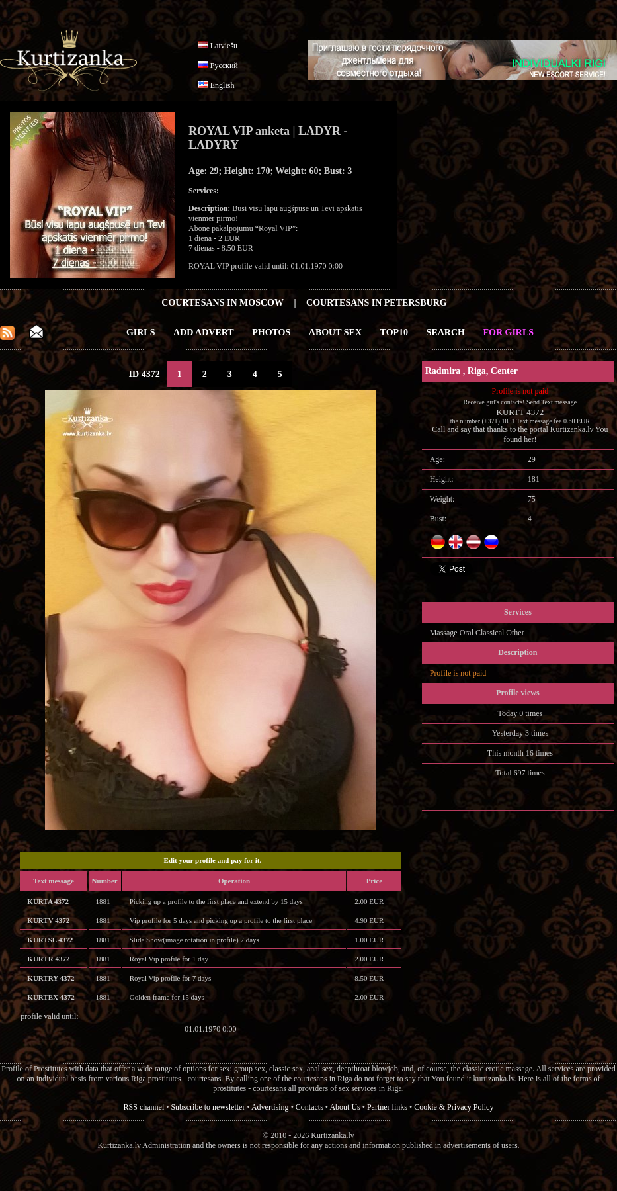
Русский (224, 65)
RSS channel (144, 1107)
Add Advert (203, 332)
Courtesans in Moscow (222, 303)
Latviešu (223, 45)
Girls (140, 332)
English (222, 85)
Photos (271, 332)
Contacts (309, 1107)
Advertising (270, 1107)
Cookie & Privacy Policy (453, 1107)
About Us (344, 1107)
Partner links (387, 1107)
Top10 (394, 332)
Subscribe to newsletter (208, 1107)
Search (446, 332)
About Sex (335, 332)
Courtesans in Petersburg (376, 303)
